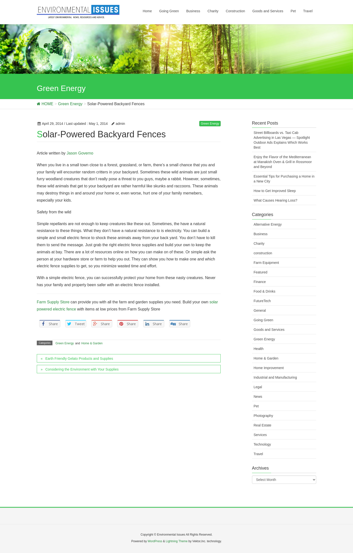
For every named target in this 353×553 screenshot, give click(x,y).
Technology (262, 444)
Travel (258, 454)
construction (263, 253)
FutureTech (262, 301)
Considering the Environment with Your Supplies (82, 369)
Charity (259, 243)
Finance (260, 282)
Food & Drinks (265, 291)
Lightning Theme (177, 541)
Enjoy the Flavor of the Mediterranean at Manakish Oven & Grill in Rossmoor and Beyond (283, 162)
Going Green (263, 320)
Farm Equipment (266, 263)
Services (260, 435)
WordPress (155, 541)
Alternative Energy (268, 224)
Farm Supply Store (53, 302)
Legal (258, 387)
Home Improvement (269, 368)
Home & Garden (92, 343)
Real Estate (262, 425)
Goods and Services (269, 330)
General (260, 310)
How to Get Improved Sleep (275, 191)
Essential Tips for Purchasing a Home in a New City (284, 178)
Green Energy (210, 123)
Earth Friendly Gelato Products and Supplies (79, 358)
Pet (256, 406)
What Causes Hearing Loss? (275, 200)
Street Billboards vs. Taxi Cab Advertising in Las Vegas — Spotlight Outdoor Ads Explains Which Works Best (282, 140)
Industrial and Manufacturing (275, 377)
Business (261, 234)
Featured (260, 272)
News (258, 397)
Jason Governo (80, 153)
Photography (263, 416)
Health (259, 349)
